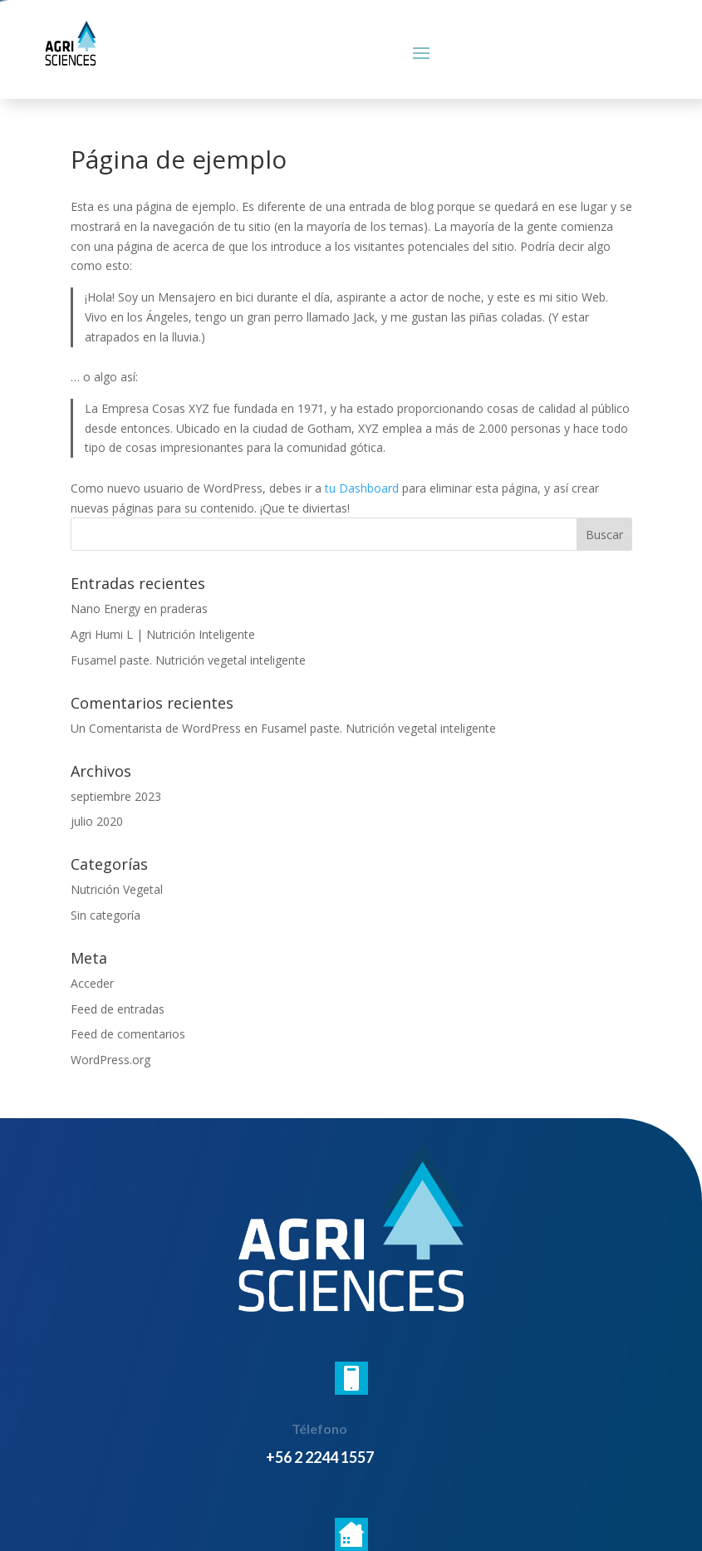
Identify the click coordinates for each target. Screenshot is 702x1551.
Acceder (92, 983)
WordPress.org (110, 1060)
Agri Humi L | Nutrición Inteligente (163, 634)
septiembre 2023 (116, 796)
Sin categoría (105, 915)
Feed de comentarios (128, 1034)
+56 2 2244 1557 (320, 1457)
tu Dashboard (362, 488)
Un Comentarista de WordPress (156, 728)
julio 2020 (97, 821)
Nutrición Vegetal (117, 889)
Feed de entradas (117, 1009)
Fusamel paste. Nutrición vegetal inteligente (188, 660)
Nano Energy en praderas (139, 608)
